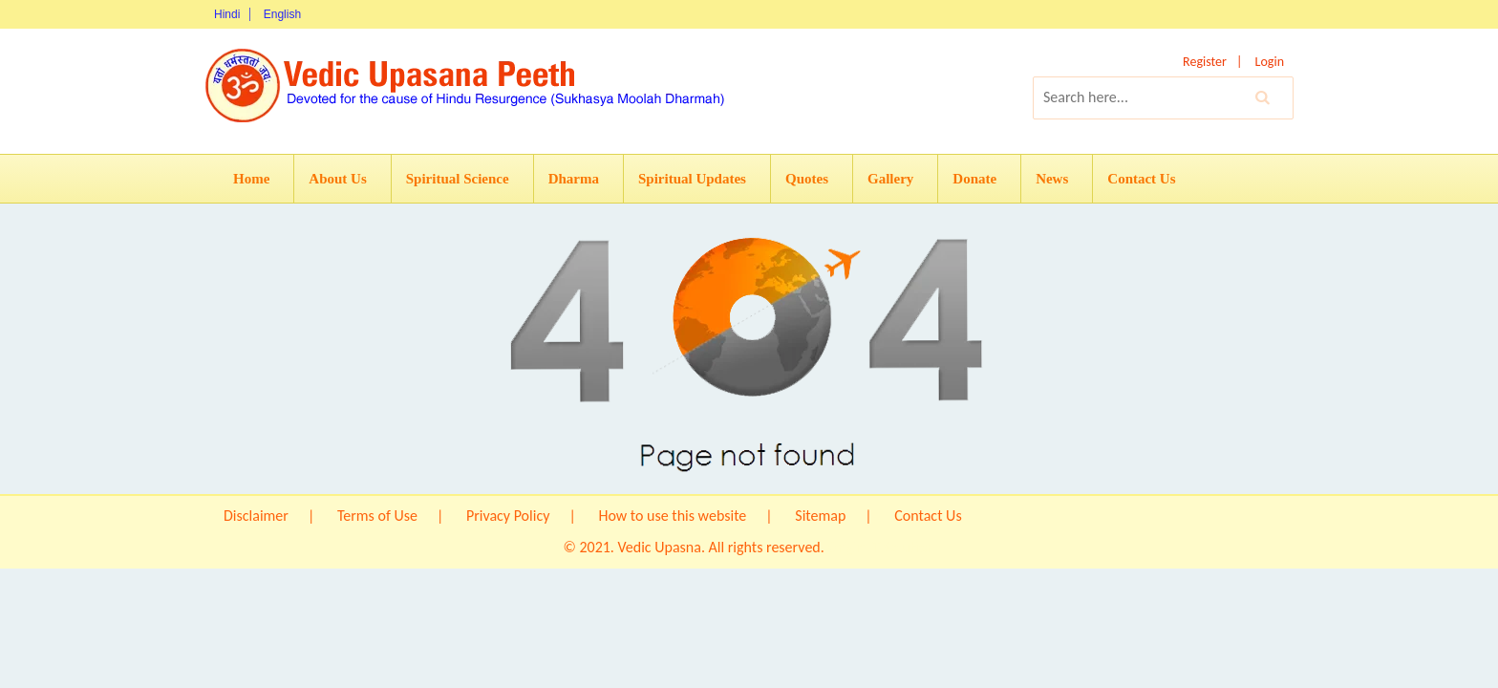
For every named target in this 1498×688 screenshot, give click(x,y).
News (1052, 178)
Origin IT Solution (880, 547)
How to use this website (672, 515)
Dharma (573, 178)
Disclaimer (256, 515)
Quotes (806, 178)
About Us (337, 178)
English (282, 14)
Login (1269, 62)
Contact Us (1141, 178)
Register (1205, 62)
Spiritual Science (457, 178)
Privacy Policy (508, 515)
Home (251, 178)
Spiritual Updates (692, 178)
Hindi (227, 14)
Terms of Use (377, 515)
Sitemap (820, 515)
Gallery (890, 178)
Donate (974, 178)
